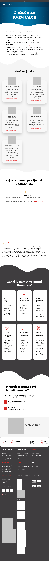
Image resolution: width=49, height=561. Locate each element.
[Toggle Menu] (45, 4)
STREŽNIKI (20, 462)
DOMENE (34, 449)
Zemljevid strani (32, 557)
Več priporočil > (38, 201)
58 (3, 484)
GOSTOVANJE (5, 462)
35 (5, 484)
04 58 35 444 (13, 408)
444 (7, 484)
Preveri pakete (12, 99)
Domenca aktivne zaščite (23, 46)
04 (2, 484)
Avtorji (27, 557)
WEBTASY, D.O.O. (6, 475)
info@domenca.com (16, 401)
